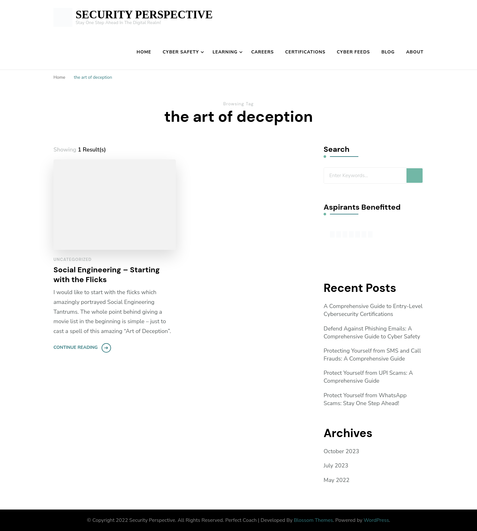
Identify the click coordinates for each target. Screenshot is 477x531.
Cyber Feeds (353, 52)
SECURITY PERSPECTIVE (144, 15)
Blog (388, 52)
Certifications (305, 52)
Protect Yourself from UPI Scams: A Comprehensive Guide (368, 377)
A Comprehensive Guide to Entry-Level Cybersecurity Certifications (373, 310)
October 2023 (341, 451)
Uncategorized (72, 259)
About (415, 52)
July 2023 (336, 466)
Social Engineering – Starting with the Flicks (106, 274)
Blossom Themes (313, 520)
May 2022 (337, 480)
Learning (225, 52)
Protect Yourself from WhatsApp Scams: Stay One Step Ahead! (365, 399)
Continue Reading (75, 348)
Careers (262, 52)
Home (144, 52)
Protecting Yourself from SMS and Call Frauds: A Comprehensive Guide (372, 354)
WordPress (376, 520)
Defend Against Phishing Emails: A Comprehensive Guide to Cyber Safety (372, 332)
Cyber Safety (181, 52)
